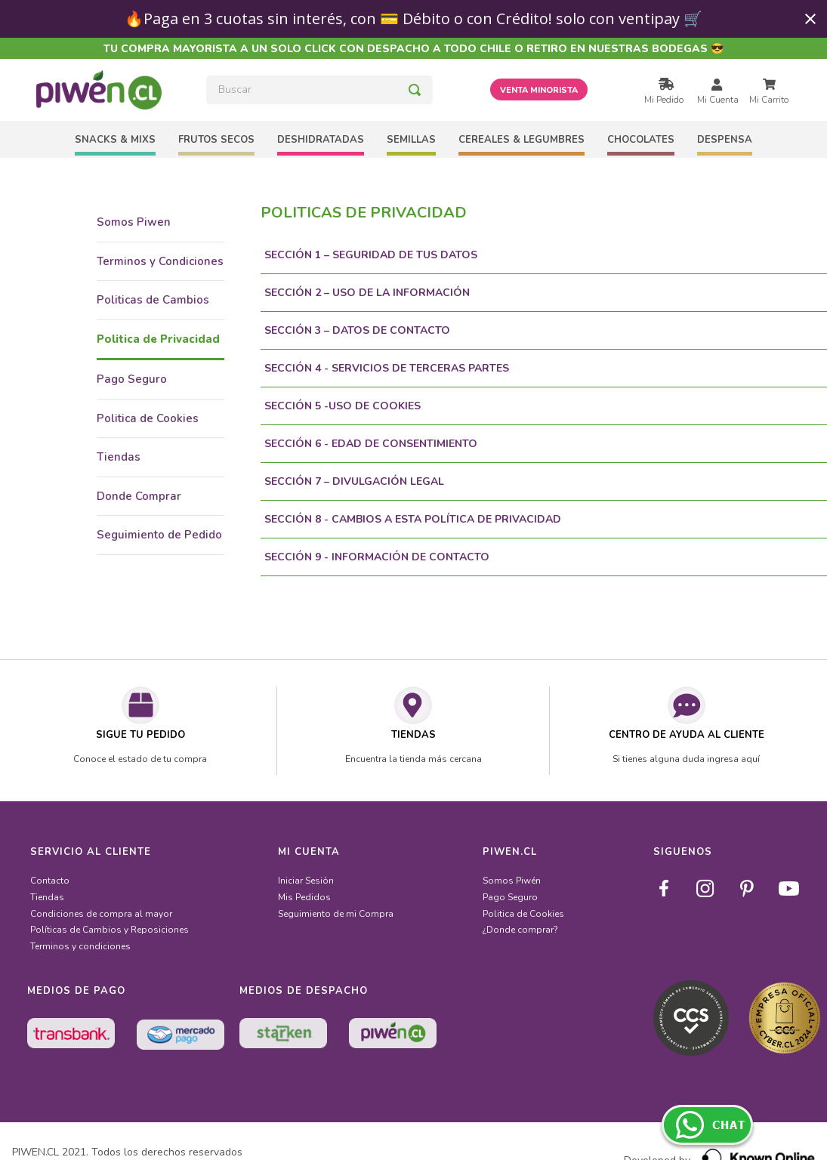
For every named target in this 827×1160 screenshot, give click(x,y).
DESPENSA (724, 140)
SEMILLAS (411, 140)
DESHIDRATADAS (320, 140)
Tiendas (118, 456)
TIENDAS (413, 735)
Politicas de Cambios (153, 299)
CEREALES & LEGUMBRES (521, 140)
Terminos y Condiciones (160, 261)
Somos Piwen (134, 222)
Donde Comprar (139, 496)
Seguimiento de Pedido (159, 534)
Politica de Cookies (148, 418)
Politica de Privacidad (158, 339)
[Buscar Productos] (415, 90)
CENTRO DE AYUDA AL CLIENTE (686, 735)
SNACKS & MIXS (115, 140)
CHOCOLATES (640, 140)
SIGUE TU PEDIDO (140, 735)
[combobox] (319, 90)
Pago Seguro (132, 379)
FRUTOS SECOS (216, 140)
